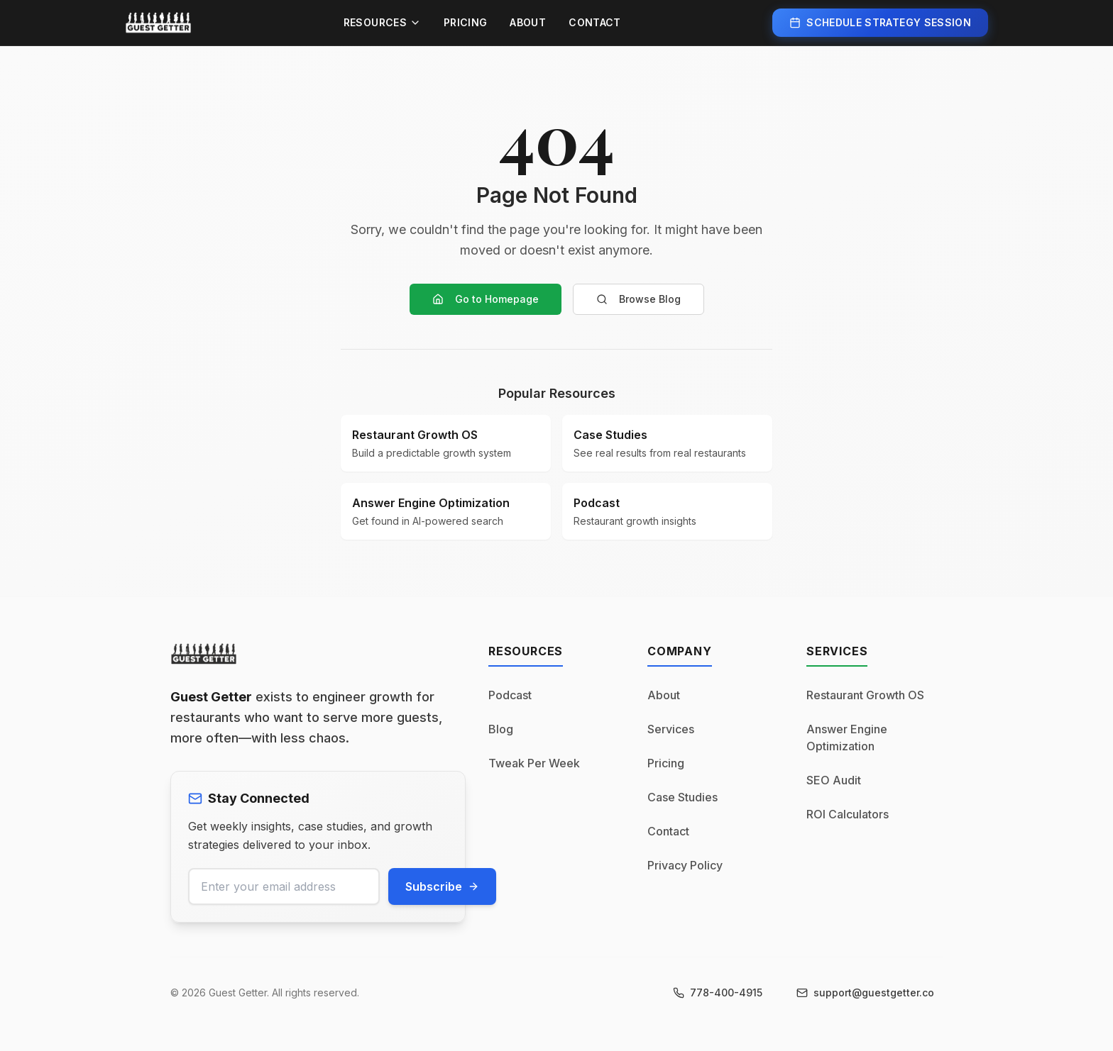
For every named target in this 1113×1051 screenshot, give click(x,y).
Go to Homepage (485, 299)
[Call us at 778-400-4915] (717, 993)
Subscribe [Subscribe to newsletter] (442, 886)
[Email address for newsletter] (284, 886)
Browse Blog (638, 299)
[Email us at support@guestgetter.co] (865, 993)
